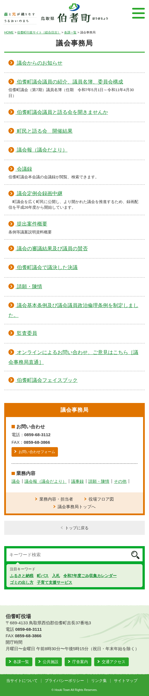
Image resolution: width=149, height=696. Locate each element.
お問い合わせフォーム (37, 452)
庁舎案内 (80, 661)
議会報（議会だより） (45, 481)
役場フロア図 (101, 499)
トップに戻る (77, 528)
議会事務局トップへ (77, 506)
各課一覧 (70, 32)
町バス (43, 575)
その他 (120, 481)
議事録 (77, 481)
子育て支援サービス (54, 582)
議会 (16, 481)
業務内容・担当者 (56, 499)
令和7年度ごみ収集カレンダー (90, 575)
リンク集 (99, 681)
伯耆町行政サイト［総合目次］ (38, 32)
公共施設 (50, 661)
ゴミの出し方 (21, 582)
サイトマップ (125, 681)
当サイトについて (22, 681)
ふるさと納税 (21, 575)
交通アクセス (113, 661)
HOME (9, 32)
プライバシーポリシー (64, 681)
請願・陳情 (98, 481)
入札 (56, 575)
